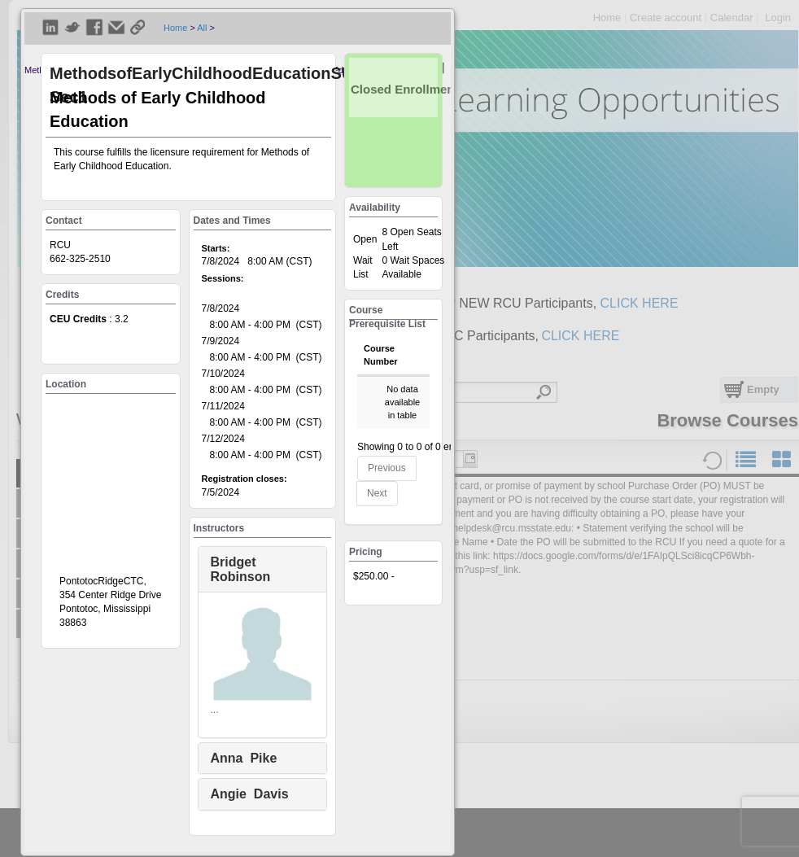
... (215, 709)
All (202, 28)
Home (175, 28)
